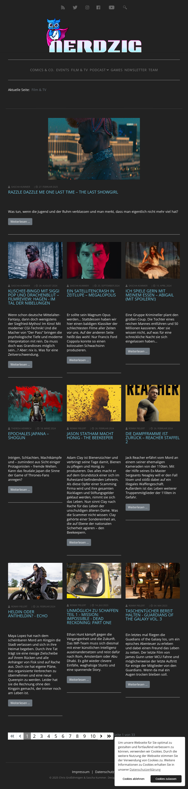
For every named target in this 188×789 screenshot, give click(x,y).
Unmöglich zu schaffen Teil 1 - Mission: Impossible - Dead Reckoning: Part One (92, 616)
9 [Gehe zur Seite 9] (84, 736)
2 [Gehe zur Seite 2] (34, 736)
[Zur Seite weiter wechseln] (101, 736)
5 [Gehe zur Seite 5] (56, 736)
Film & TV (79, 70)
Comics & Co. (42, 70)
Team (153, 70)
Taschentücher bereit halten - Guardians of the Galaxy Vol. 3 (149, 615)
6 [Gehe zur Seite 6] (63, 736)
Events (62, 70)
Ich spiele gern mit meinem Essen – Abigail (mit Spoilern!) (150, 295)
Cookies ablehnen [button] (133, 779)
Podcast (98, 70)
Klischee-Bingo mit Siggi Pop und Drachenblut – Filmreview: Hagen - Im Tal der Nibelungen (33, 297)
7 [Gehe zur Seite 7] (70, 736)
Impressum (81, 772)
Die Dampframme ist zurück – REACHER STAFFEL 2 (153, 437)
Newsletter (135, 70)
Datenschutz (104, 772)
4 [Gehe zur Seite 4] (48, 736)
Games (117, 70)
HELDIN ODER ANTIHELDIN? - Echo (28, 613)
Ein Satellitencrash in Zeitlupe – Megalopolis (91, 293)
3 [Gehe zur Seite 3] (41, 736)
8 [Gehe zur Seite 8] (77, 736)
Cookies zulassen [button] (166, 779)
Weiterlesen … (20, 222)
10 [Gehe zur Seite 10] (92, 736)
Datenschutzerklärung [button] (145, 770)
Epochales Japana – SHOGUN (28, 435)
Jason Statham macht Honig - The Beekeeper (90, 435)
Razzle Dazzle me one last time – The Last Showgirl (63, 192)
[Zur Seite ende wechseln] (109, 736)
